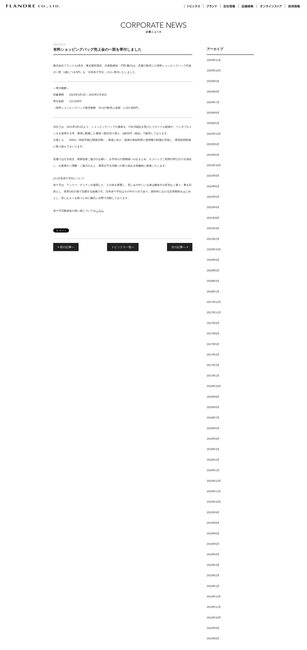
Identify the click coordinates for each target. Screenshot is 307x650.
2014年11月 (214, 606)
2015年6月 (213, 533)
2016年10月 (214, 386)
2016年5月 (213, 428)
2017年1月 (213, 375)
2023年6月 (213, 144)
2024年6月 (213, 112)
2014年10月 (214, 617)
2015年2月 (213, 575)
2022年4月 (213, 207)
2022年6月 (213, 186)
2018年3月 (213, 280)
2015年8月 (213, 522)
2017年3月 (213, 365)
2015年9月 (213, 512)
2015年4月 (213, 554)
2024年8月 (213, 91)
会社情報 (229, 6)
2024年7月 (213, 102)
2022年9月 (213, 175)
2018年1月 (213, 291)
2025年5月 (213, 81)
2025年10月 (214, 70)
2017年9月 (213, 323)
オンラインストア (270, 6)
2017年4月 (213, 354)
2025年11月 (214, 60)
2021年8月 (213, 217)
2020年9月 (213, 259)
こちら (100, 210)
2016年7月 (213, 417)
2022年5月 (213, 196)
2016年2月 (213, 459)
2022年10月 (214, 165)
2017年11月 (214, 312)
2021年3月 (213, 228)
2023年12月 (214, 133)
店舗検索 (247, 6)
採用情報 (294, 6)
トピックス (193, 6)
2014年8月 (213, 638)
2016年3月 (213, 449)
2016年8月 (213, 407)
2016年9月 (213, 396)
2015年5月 (213, 543)
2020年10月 (214, 249)
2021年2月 (213, 238)
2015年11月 (214, 491)
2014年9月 (213, 628)
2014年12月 (214, 596)
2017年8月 (213, 333)
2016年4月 (213, 438)
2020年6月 (213, 270)
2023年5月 (213, 154)
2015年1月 (213, 586)
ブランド (211, 6)
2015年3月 (213, 564)
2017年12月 (214, 302)
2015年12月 (214, 480)
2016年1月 (213, 470)
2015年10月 (214, 501)
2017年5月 (213, 344)
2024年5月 (213, 123)
